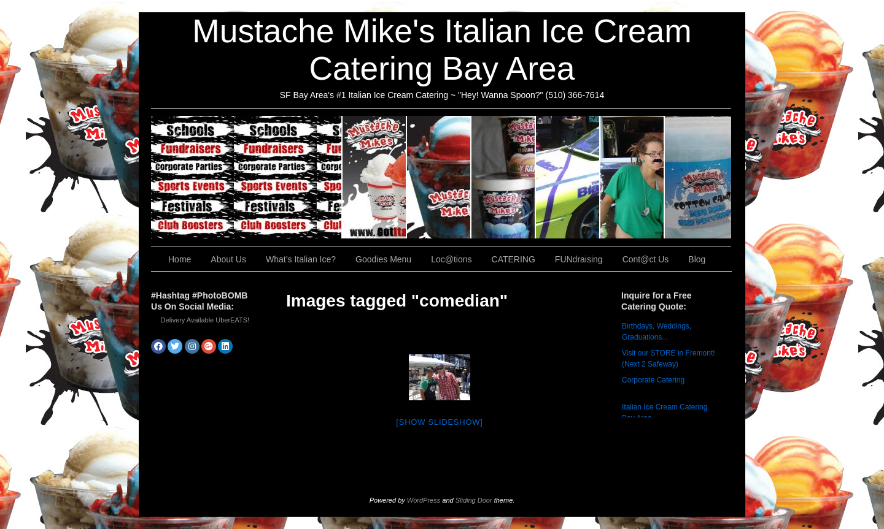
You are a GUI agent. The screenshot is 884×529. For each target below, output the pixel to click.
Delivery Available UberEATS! (205, 320)
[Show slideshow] (439, 422)
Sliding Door (474, 500)
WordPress (423, 500)
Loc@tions (568, 177)
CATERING (247, 177)
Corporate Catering (653, 380)
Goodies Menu (503, 177)
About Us (375, 177)
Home (179, 259)
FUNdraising (632, 177)
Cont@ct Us (698, 177)
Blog (696, 259)
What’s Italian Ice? (439, 177)
